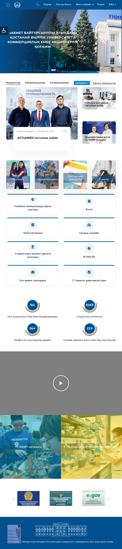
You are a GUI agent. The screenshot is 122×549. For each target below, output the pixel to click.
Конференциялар (59, 82)
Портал (47, 4)
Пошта (100, 4)
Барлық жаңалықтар (104, 83)
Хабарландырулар (35, 82)
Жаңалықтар (13, 82)
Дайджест (82, 83)
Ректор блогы (63, 4)
